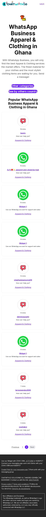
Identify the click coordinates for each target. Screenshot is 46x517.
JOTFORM (29, 461)
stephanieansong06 (23, 280)
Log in (42, 4)
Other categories (22, 85)
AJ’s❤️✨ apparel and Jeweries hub (23, 170)
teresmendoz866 (23, 390)
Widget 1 (23, 206)
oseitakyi (23, 427)
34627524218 (34, 480)
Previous (15, 447)
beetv (23, 133)
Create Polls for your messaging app (14, 469)
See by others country (23, 91)
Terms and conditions (21, 484)
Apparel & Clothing (23, 140)
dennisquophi (23, 317)
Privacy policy (6, 484)
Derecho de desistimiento (21, 489)
